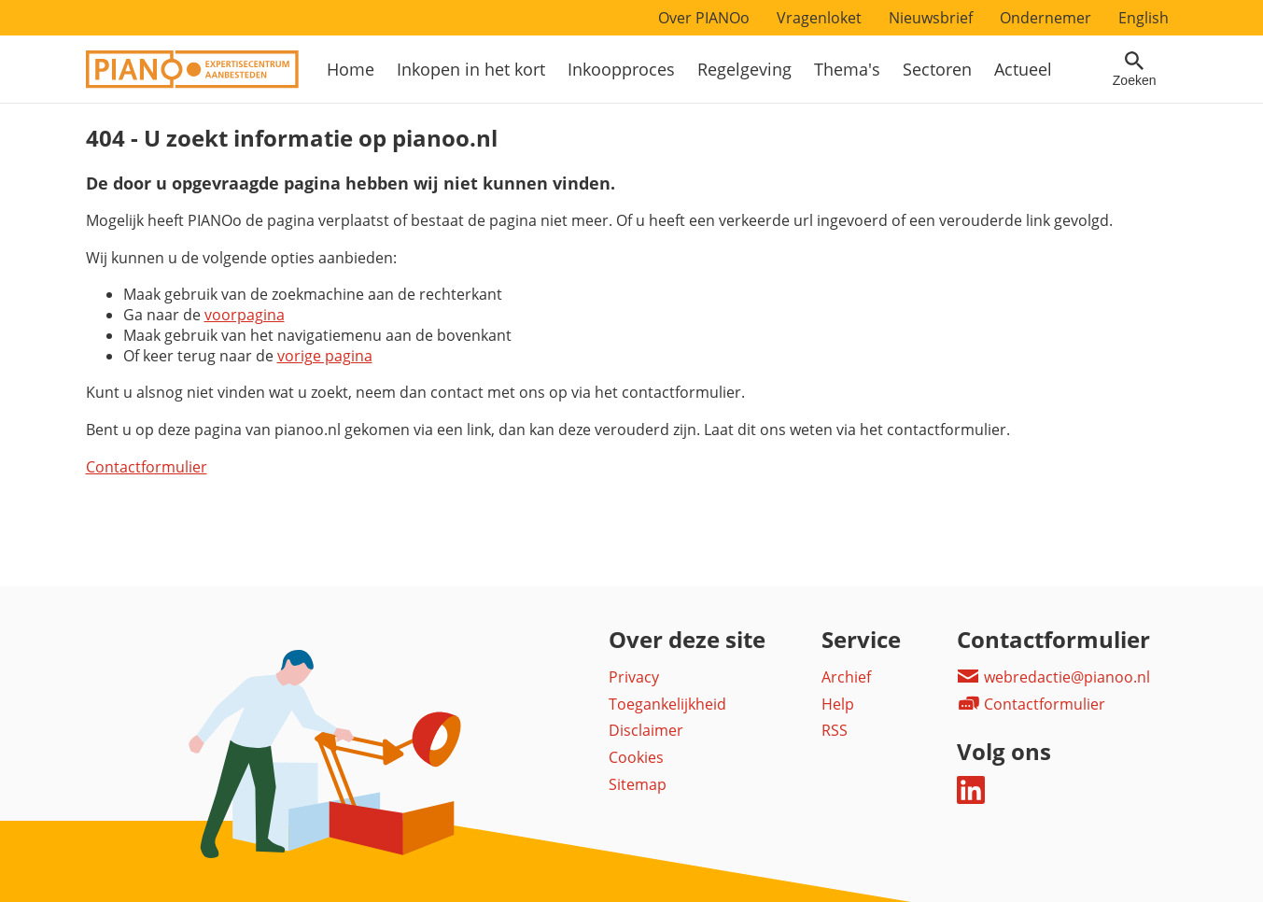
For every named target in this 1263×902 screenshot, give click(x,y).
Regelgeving (744, 69)
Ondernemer (1045, 17)
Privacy (634, 677)
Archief (846, 677)
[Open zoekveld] (1134, 69)
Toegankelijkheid (667, 704)
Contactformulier (146, 467)
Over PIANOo (704, 17)
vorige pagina (324, 355)
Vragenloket (819, 17)
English (1143, 17)
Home (350, 69)
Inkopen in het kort (471, 69)
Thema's (847, 69)
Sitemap (638, 784)
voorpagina (244, 314)
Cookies (636, 757)
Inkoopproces (621, 69)
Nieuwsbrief (931, 17)
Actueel (1023, 69)
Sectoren (937, 69)
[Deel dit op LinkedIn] (971, 798)
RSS (834, 730)
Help (837, 704)
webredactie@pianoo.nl (1053, 677)
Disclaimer (646, 730)
